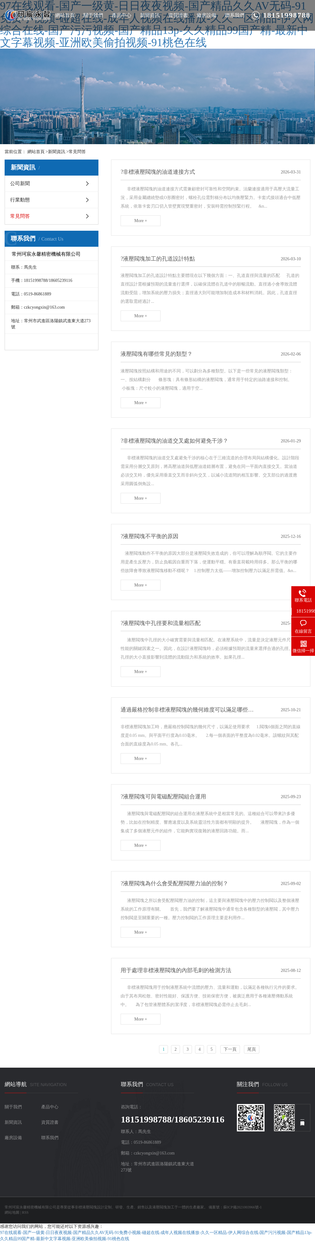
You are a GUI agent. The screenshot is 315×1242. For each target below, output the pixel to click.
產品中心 (121, 15)
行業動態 (20, 199)
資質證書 (178, 15)
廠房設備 (206, 15)
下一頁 (230, 1049)
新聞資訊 (150, 15)
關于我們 (93, 15)
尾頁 (251, 1049)
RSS (25, 1212)
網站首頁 (65, 15)
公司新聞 (20, 183)
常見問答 (77, 151)
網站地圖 (12, 1212)
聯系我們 (235, 15)
